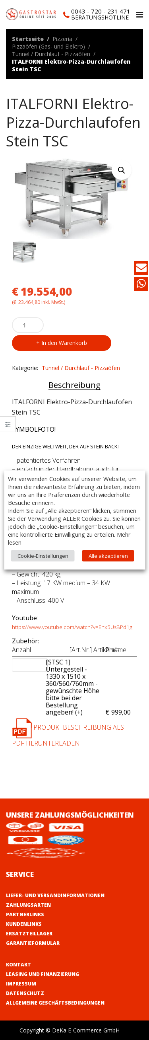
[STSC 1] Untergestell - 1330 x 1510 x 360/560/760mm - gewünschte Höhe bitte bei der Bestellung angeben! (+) (73, 687)
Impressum (21, 983)
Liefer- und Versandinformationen (55, 895)
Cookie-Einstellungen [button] (42, 555)
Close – (7, 427)
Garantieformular (33, 943)
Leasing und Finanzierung (42, 974)
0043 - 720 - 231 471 (100, 11)
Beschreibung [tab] (74, 385)
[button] (122, 170)
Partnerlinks (25, 914)
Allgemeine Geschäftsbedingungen (55, 1002)
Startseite (28, 39)
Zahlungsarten (28, 905)
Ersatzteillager (29, 933)
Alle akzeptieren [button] (108, 555)
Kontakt (18, 964)
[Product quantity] (28, 325)
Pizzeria (62, 39)
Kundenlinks (24, 924)
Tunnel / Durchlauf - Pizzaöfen (51, 54)
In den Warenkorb (64, 343)
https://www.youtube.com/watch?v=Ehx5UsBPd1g (72, 627)
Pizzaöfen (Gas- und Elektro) (48, 46)
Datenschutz (25, 993)
